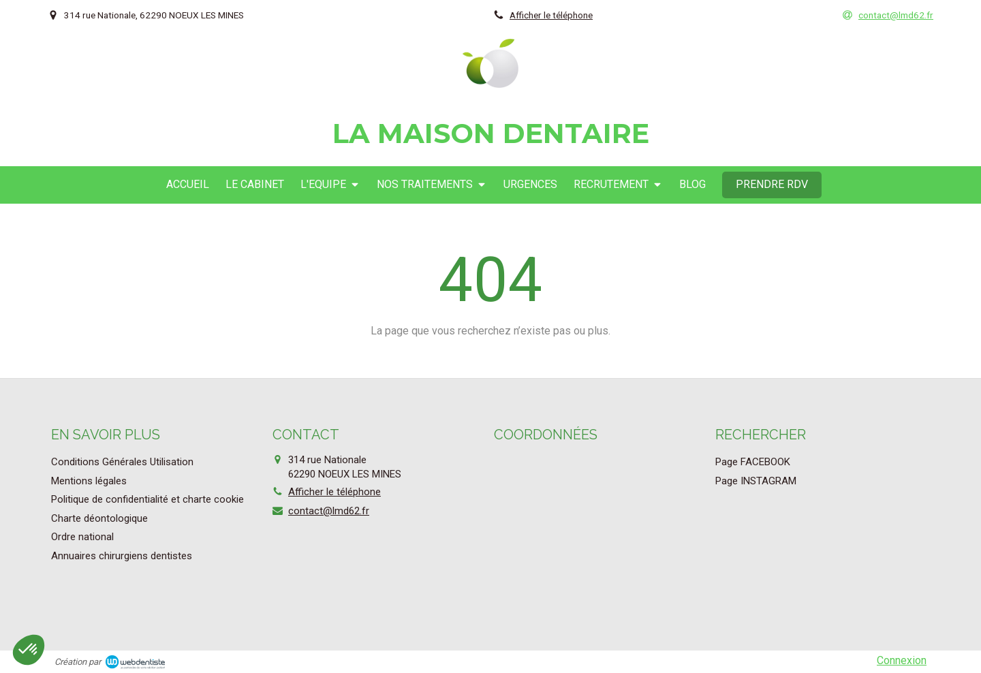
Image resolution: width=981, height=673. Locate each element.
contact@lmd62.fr (328, 511)
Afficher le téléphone (551, 15)
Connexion (901, 660)
